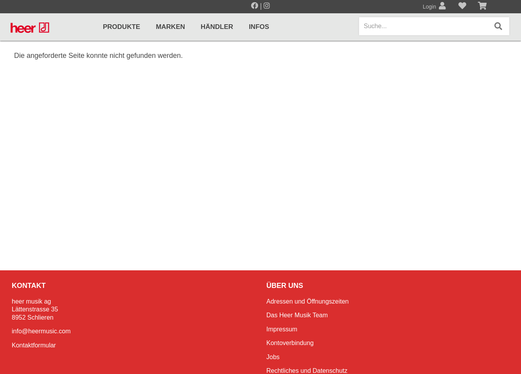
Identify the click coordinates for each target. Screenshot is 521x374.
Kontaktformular (34, 345)
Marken (170, 27)
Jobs (273, 357)
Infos (259, 27)
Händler (217, 27)
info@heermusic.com (41, 331)
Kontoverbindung (290, 343)
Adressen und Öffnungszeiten (307, 301)
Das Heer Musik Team (297, 315)
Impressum (281, 329)
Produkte (121, 27)
